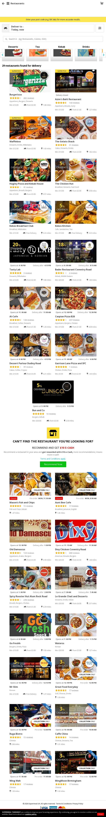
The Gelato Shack (65, 141)
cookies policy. (31, 814)
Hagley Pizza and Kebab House (26, 183)
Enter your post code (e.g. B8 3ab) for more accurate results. (53, 19)
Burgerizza (16, 94)
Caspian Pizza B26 (65, 316)
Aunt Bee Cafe (63, 502)
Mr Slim (14, 686)
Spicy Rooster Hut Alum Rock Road (28, 596)
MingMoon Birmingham (68, 780)
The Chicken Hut (64, 183)
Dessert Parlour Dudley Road (25, 363)
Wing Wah (15, 780)
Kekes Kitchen (63, 225)
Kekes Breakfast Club (21, 225)
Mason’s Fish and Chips (22, 502)
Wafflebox (15, 141)
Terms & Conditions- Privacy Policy (69, 803)
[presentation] (2, 54)
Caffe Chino (61, 733)
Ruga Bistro (16, 733)
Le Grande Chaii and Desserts (71, 596)
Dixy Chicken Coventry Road (70, 549)
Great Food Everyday (66, 686)
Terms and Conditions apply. (53, 458)
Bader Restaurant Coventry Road (73, 269)
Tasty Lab (15, 269)
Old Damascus (17, 549)
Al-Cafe (14, 316)
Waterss (59, 643)
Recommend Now (53, 464)
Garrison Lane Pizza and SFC (70, 363)
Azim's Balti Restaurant (68, 99)
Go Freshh (15, 643)
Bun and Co (38, 410)
